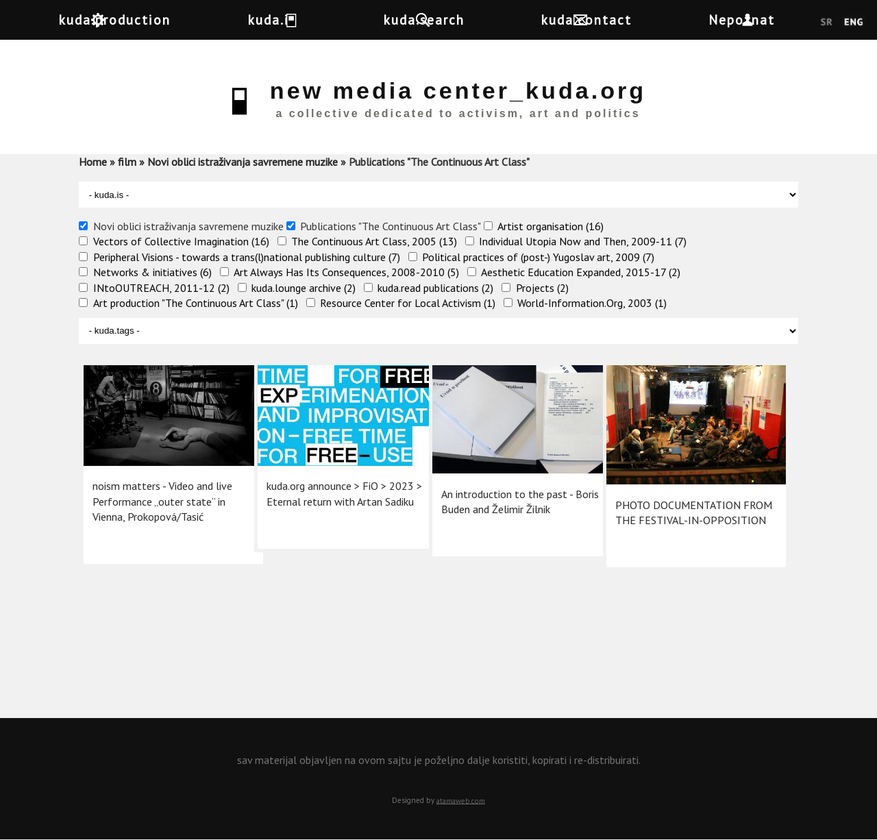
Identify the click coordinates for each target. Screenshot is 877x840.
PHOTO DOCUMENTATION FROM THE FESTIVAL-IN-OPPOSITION (676, 500)
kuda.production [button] (127, 19)
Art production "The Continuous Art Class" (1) (195, 303)
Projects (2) (542, 288)
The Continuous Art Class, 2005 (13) (374, 241)
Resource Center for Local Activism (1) (407, 303)
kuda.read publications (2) (435, 288)
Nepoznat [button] (789, 19)
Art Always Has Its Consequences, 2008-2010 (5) (346, 272)
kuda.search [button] (448, 19)
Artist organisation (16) (550, 226)
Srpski (827, 22)
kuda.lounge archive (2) (303, 288)
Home (93, 162)
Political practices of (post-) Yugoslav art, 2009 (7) (538, 257)
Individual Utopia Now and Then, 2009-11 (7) (583, 241)
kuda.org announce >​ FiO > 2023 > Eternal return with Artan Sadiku (327, 484)
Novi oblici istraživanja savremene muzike (242, 162)
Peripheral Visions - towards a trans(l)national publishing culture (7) (246, 257)
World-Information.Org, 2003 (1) (592, 303)
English (853, 22)
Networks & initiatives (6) (152, 272)
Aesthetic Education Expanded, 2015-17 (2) (580, 272)
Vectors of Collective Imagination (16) (181, 241)
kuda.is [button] (295, 19)
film (127, 162)
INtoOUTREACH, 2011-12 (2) (161, 288)
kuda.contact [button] (622, 19)
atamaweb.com (460, 800)
